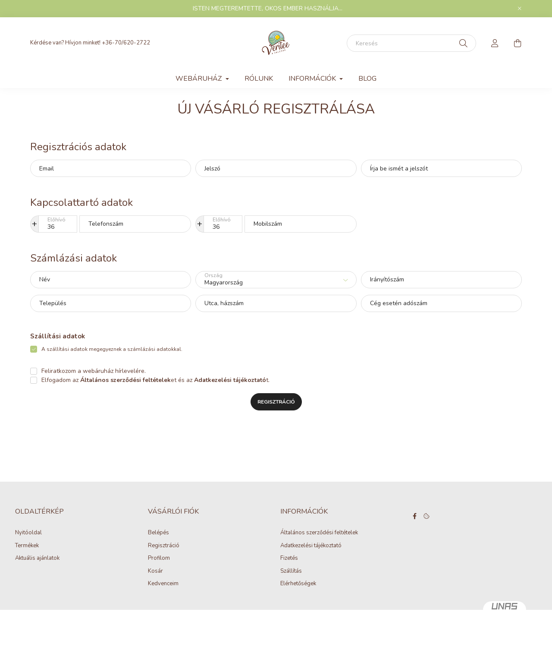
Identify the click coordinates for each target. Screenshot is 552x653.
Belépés (158, 533)
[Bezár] (519, 8)
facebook (414, 516)
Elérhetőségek (298, 583)
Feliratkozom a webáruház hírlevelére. (93, 371)
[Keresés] (411, 43)
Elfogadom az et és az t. (155, 380)
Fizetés (289, 558)
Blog (367, 78)
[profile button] (495, 43)
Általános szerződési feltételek (319, 533)
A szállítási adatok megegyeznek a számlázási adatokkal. (111, 349)
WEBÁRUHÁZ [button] (199, 78)
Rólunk (259, 78)
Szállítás (291, 571)
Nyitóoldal (28, 533)
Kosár (155, 571)
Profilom (159, 558)
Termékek (27, 546)
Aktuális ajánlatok (37, 558)
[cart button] (517, 43)
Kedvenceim (163, 583)
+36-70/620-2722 (126, 43)
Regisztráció (276, 401)
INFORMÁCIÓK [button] (313, 78)
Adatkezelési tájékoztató (311, 546)
